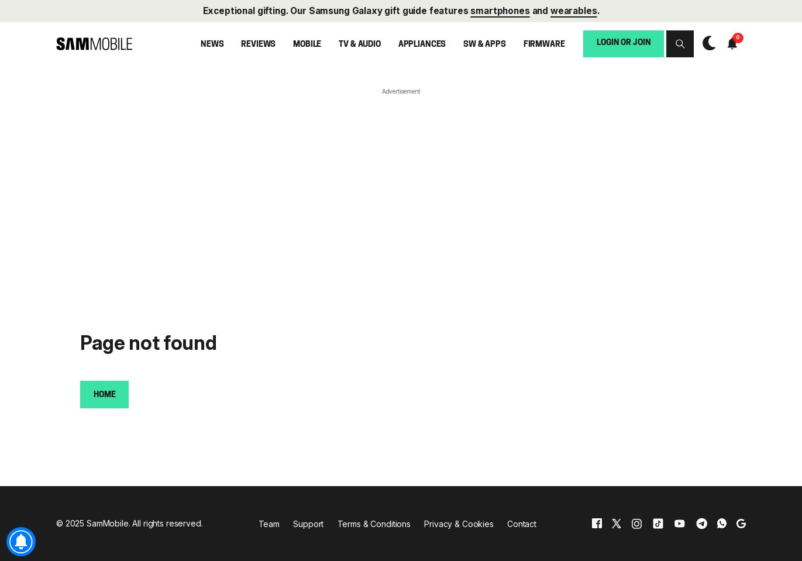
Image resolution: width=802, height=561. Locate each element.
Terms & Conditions (374, 524)
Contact (521, 524)
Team (269, 524)
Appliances (422, 44)
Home (104, 395)
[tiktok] (658, 523)
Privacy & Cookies (459, 524)
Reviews (258, 44)
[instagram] (636, 523)
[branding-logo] (94, 43)
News (212, 44)
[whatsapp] (722, 523)
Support (308, 524)
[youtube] (680, 523)
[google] (741, 523)
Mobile (307, 44)
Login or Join (623, 43)
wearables (573, 10)
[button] (679, 43)
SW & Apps (484, 44)
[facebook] (597, 523)
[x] (616, 523)
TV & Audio (360, 44)
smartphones (499, 10)
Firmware (544, 44)
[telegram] (702, 523)
